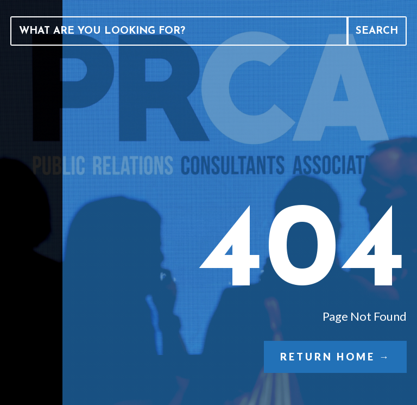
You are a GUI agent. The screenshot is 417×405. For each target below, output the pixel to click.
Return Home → (335, 357)
